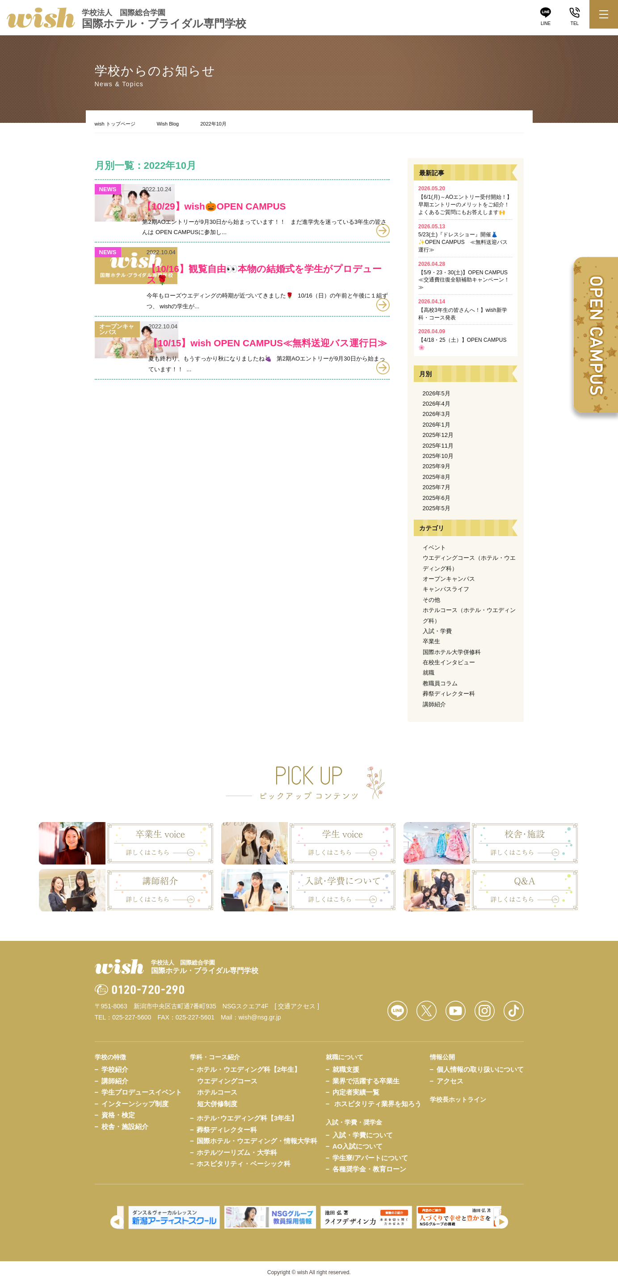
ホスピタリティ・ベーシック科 (243, 1163)
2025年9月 (436, 466)
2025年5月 (436, 508)
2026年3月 (436, 414)
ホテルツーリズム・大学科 (237, 1152)
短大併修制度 (217, 1104)
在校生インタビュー (449, 662)
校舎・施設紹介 (124, 1126)
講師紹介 (434, 704)
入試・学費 (437, 631)
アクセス (450, 1081)
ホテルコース (217, 1092)
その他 (431, 599)
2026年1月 (436, 424)
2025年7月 (436, 487)
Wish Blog (168, 123)
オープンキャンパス (449, 578)
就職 (428, 672)
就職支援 (345, 1069)
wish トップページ (115, 123)
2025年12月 (438, 435)
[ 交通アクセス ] (297, 1006)
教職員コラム (440, 683)
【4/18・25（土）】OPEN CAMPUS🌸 (462, 339)
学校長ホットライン (458, 1099)
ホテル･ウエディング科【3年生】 (247, 1118)
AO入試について (357, 1146)
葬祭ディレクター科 (449, 693)
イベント (434, 547)
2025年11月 (438, 445)
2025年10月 (438, 456)
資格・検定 (118, 1115)
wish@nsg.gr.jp (260, 1017)
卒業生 (431, 641)
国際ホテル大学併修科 (452, 652)
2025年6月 (436, 498)
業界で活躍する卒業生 (365, 1081)
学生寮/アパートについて (370, 1158)
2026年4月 (436, 403)
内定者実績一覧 (355, 1092)
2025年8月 (436, 477)
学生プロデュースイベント (141, 1092)
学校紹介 (114, 1069)
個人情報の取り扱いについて (480, 1069)
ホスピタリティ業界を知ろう (377, 1104)
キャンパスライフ (446, 589)
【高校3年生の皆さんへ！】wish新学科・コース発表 (462, 309)
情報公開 (442, 1057)
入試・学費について (362, 1135)
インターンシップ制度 (134, 1104)
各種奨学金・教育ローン (369, 1169)
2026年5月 (436, 393)
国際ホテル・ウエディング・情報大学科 (257, 1141)
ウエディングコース (227, 1081)
